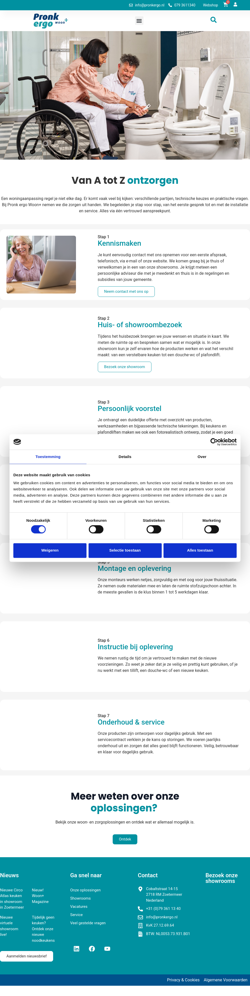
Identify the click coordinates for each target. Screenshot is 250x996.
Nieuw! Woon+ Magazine (40, 896)
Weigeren (50, 550)
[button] (139, 20)
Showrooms (80, 898)
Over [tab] (202, 456)
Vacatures (79, 906)
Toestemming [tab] (48, 456)
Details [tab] (125, 456)
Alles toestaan (200, 550)
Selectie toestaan (125, 550)
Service (76, 914)
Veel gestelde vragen (88, 923)
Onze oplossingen (85, 890)
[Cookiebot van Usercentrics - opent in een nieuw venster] (214, 442)
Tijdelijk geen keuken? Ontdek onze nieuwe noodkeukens (43, 929)
